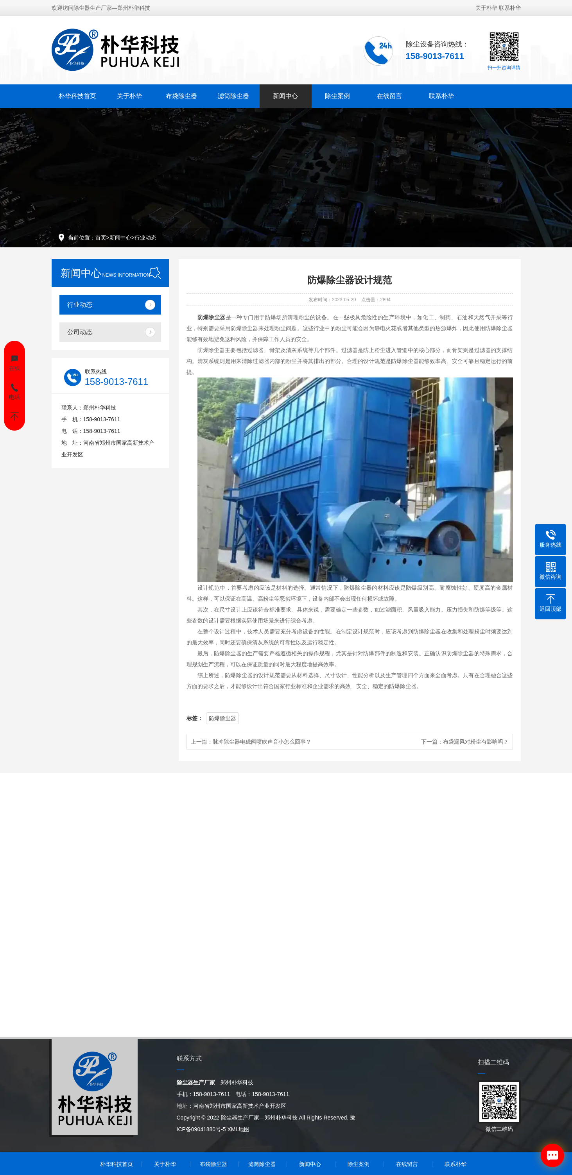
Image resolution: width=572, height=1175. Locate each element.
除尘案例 (337, 95)
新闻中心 (285, 95)
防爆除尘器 (222, 718)
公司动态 (79, 332)
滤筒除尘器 (233, 95)
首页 (100, 237)
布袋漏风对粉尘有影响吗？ (476, 742)
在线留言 (389, 95)
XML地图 (238, 1129)
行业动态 (145, 237)
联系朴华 (510, 7)
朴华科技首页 (77, 95)
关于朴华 (486, 7)
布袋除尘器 (181, 95)
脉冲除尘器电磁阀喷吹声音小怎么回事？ (262, 742)
